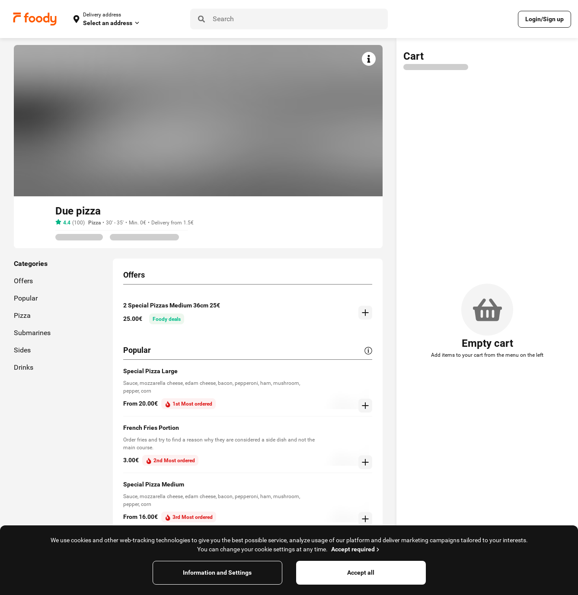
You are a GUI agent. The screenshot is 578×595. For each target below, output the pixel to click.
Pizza (94, 223)
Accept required (356, 549)
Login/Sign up (544, 19)
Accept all (360, 572)
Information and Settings (217, 572)
